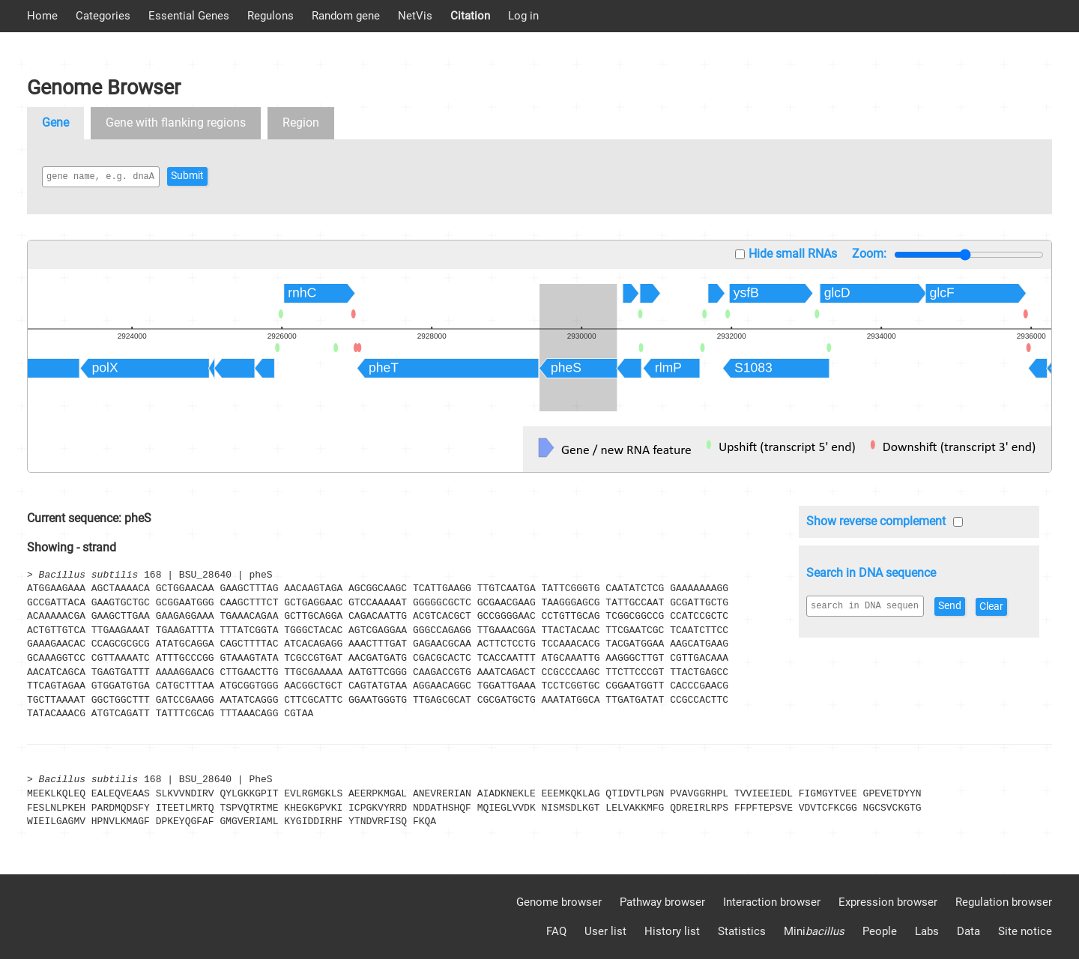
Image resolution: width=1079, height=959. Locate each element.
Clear (826, 630)
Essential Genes (188, 15)
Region (300, 122)
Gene (55, 122)
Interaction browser (771, 902)
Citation (470, 15)
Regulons (270, 15)
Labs (927, 931)
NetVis (415, 15)
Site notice (1025, 931)
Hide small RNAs (793, 253)
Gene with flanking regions (176, 122)
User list (605, 931)
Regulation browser (1003, 902)
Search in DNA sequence (871, 573)
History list (672, 931)
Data (968, 931)
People (879, 931)
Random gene (346, 15)
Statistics (742, 931)
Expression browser (887, 902)
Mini (814, 931)
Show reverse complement (876, 521)
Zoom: (869, 253)
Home (42, 15)
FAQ (556, 931)
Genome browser (559, 902)
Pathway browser (662, 902)
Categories (103, 15)
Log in (523, 15)
